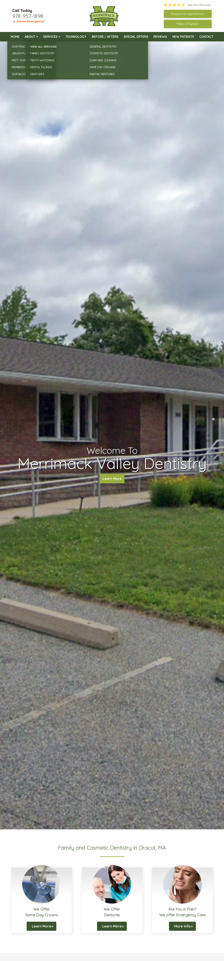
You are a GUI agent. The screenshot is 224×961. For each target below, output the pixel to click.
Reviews (160, 37)
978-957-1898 (27, 16)
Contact (206, 37)
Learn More (112, 479)
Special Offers (136, 37)
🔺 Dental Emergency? (28, 21)
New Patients (183, 37)
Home (15, 37)
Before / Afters (105, 37)
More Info (182, 926)
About (30, 37)
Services (50, 37)
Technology (75, 37)
